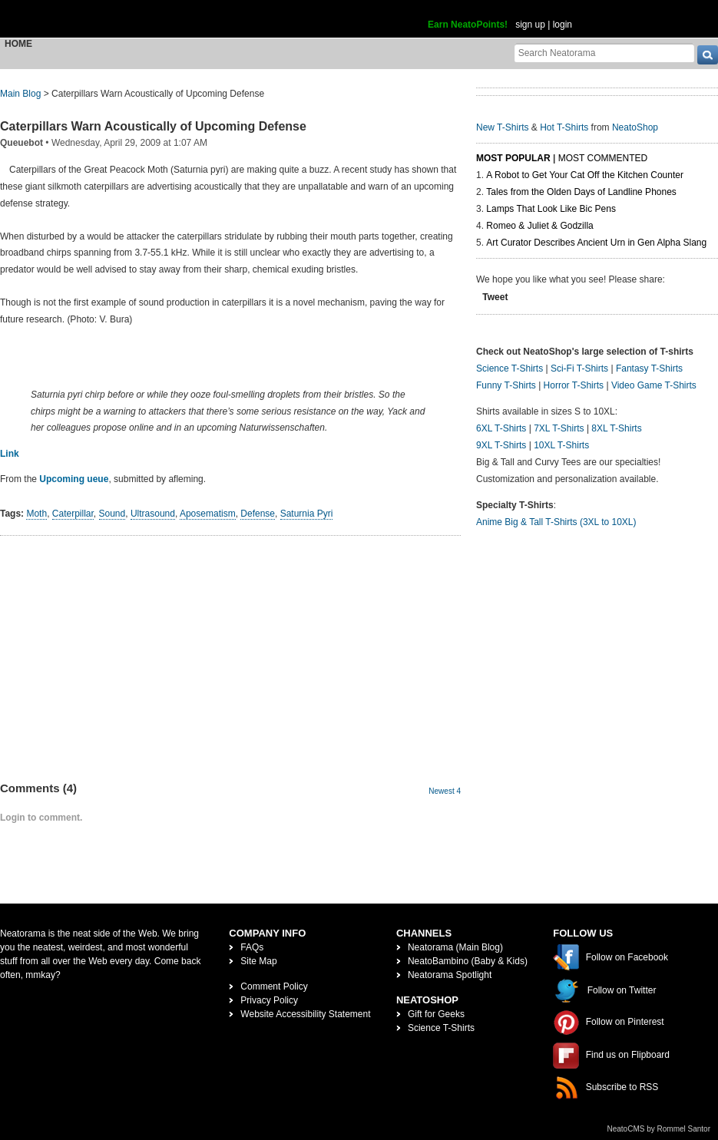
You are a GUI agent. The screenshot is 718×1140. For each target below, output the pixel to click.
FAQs (251, 947)
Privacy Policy (269, 1000)
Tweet (495, 297)
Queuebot (21, 142)
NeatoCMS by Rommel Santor (659, 1129)
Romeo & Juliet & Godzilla (539, 225)
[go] (707, 54)
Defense (257, 513)
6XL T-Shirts (501, 428)
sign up (530, 24)
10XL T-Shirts (561, 445)
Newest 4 (444, 791)
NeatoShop (635, 127)
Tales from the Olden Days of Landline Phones (581, 192)
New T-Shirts (502, 127)
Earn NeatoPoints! (468, 24)
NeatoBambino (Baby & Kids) (468, 961)
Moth (36, 513)
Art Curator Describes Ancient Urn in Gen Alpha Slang (596, 242)
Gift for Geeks (436, 1014)
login (562, 24)
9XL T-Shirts (501, 445)
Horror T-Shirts (574, 385)
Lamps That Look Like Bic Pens (551, 208)
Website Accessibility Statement (305, 1014)
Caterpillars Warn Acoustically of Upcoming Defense (153, 126)
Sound (112, 513)
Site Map (258, 961)
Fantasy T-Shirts (649, 368)
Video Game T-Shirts (653, 385)
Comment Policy (273, 986)
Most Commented (602, 158)
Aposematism (208, 513)
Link (9, 453)
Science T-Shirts (509, 368)
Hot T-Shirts (564, 127)
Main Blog (20, 93)
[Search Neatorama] (604, 52)
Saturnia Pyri (306, 513)
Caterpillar (73, 513)
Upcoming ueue (73, 479)
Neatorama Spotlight (449, 975)
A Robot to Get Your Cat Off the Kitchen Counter (584, 175)
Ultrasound (153, 513)
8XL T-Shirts (616, 428)
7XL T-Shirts (559, 428)
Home (18, 43)
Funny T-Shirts (506, 385)
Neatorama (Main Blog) (455, 947)
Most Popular (513, 158)
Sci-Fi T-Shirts (579, 368)
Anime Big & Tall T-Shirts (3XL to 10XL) (556, 522)
